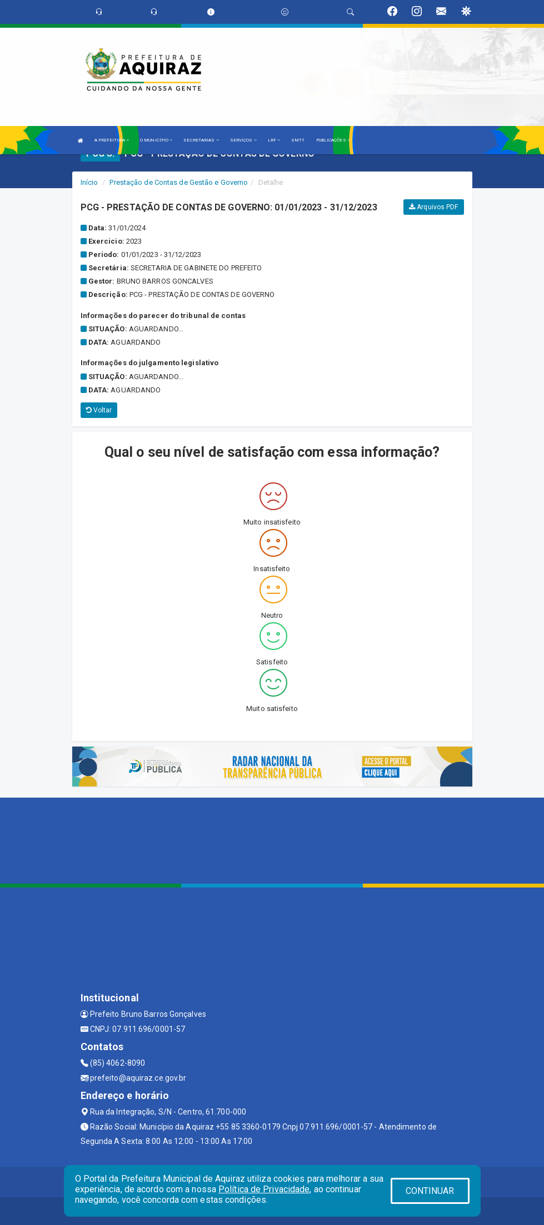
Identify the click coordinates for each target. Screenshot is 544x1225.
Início (89, 182)
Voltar (99, 410)
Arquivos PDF (433, 207)
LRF (274, 140)
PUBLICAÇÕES (333, 140)
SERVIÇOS (243, 140)
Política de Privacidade (264, 1189)
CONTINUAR (430, 1191)
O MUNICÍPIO (156, 140)
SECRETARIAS (200, 140)
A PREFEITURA (111, 140)
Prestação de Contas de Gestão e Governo (178, 182)
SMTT (298, 140)
